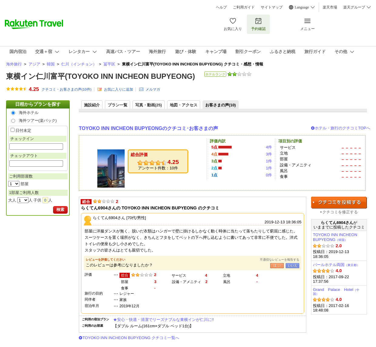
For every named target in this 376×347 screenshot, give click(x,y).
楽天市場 (330, 7)
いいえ (292, 265)
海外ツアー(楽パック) (38, 120)
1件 (269, 161)
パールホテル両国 (336, 264)
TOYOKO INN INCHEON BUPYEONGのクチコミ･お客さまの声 (148, 128)
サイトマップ (272, 7)
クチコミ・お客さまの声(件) (67, 89)
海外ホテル (29, 112)
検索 (60, 209)
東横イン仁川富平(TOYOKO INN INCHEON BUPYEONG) (100, 76)
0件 (269, 175)
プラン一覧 (117, 105)
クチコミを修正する (340, 212)
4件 (269, 147)
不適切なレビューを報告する (279, 259)
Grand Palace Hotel (336, 291)
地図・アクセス (183, 105)
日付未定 (23, 130)
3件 (269, 154)
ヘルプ (221, 7)
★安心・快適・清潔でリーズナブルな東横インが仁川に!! (163, 319)
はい (277, 265)
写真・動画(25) (148, 105)
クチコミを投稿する (339, 203)
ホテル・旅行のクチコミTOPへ (342, 128)
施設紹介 (92, 105)
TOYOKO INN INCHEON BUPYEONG (335, 237)
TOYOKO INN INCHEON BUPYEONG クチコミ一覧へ (130, 337)
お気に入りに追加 (118, 89)
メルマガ (153, 89)
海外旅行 (14, 64)
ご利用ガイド (244, 7)
